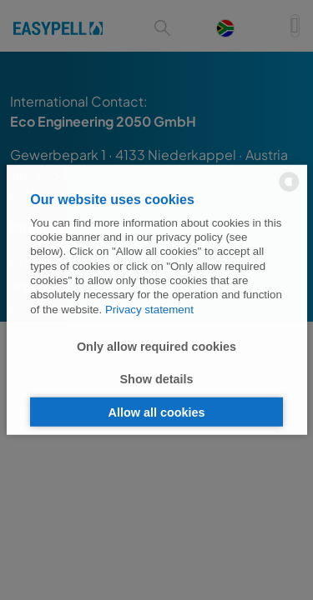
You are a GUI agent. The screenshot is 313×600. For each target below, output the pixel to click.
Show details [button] (157, 379)
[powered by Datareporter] (289, 190)
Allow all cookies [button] (157, 411)
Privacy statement (149, 308)
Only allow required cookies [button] (156, 345)
